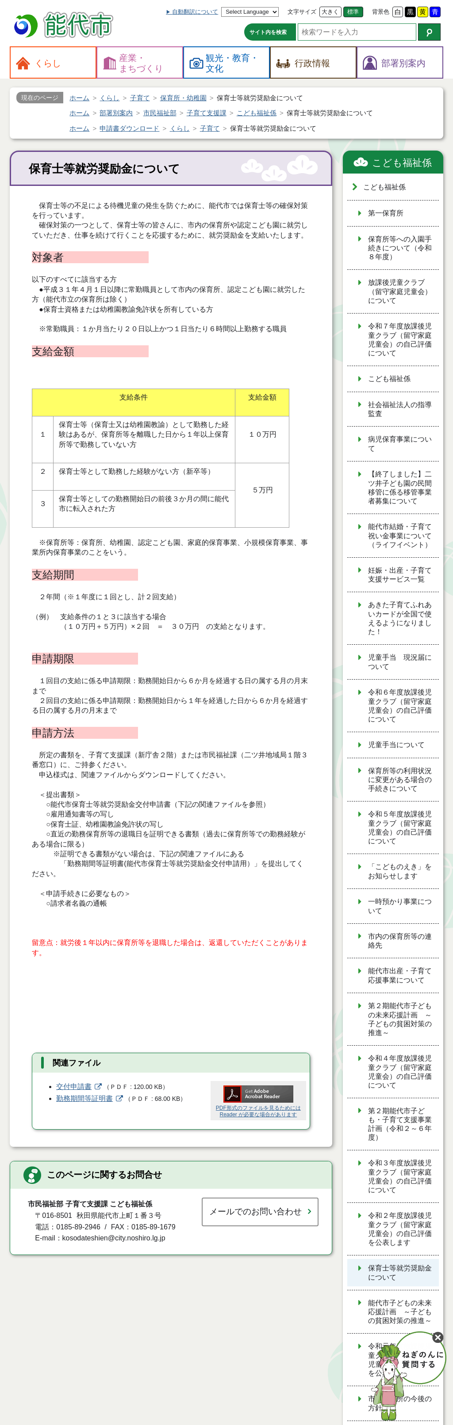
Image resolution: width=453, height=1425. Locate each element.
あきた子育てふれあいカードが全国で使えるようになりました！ (400, 618)
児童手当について (396, 744)
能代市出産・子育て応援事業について (400, 975)
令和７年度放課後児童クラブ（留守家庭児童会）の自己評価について (400, 339)
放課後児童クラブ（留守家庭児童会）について (400, 291)
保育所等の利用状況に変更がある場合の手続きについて (400, 780)
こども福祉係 (402, 162)
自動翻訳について (195, 11)
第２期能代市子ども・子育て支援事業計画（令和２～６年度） (400, 1124)
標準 (353, 11)
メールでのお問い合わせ (255, 1211)
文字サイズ (302, 11)
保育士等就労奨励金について (400, 1272)
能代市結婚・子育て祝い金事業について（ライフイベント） (400, 535)
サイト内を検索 (268, 32)
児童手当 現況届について (400, 662)
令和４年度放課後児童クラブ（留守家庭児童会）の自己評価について (400, 1072)
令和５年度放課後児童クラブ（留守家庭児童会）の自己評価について (400, 827)
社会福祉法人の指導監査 (400, 409)
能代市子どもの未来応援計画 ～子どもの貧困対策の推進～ (400, 1312)
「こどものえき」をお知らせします (400, 871)
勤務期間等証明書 (84, 1098)
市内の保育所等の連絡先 (400, 941)
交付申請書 (74, 1086)
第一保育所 (385, 213)
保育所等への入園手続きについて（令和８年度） (400, 248)
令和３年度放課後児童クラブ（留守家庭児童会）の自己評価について (400, 1176)
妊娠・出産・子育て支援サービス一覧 (400, 575)
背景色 (380, 11)
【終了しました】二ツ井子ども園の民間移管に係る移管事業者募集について (400, 487)
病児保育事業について (400, 443)
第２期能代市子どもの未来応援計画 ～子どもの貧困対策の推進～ (400, 1019)
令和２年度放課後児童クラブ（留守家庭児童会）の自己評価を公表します (400, 1229)
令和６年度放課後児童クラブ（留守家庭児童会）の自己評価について (400, 705)
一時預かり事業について (400, 906)
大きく (330, 11)
